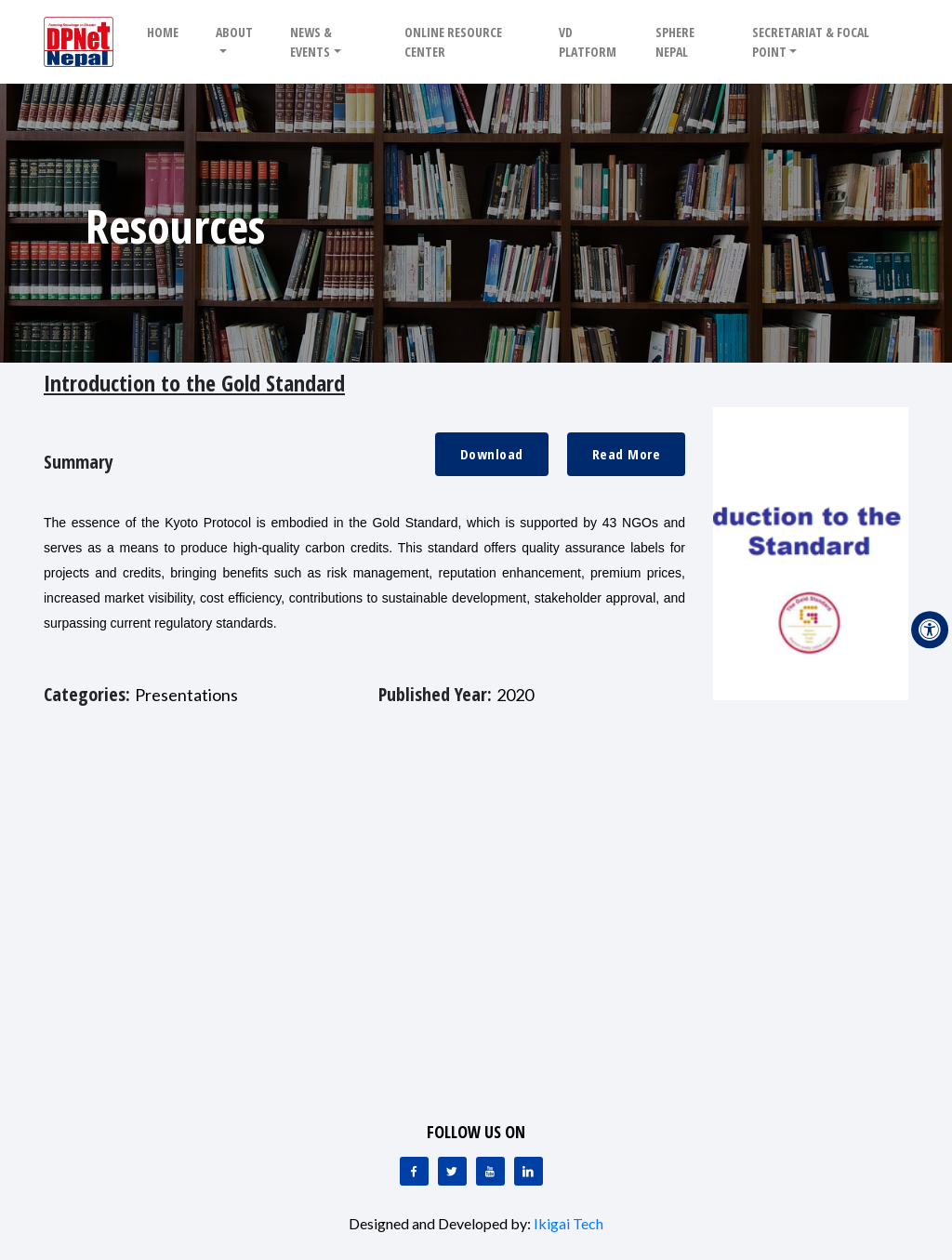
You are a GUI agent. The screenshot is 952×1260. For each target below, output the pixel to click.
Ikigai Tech (568, 1223)
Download (491, 453)
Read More (626, 453)
